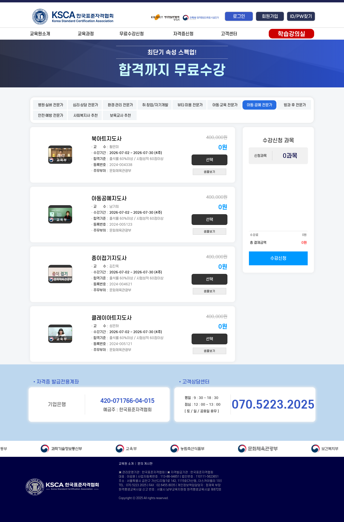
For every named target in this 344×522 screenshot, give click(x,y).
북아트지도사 (106, 138)
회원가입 (270, 16)
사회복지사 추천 (85, 115)
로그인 (239, 16)
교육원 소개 (126, 463)
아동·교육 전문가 (225, 105)
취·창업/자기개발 (155, 105)
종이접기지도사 (109, 258)
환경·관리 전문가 (120, 105)
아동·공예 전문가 (259, 105)
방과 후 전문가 (295, 105)
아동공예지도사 (109, 198)
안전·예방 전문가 (50, 115)
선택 (209, 159)
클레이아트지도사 (111, 317)
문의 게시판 (145, 463)
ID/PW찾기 (301, 16)
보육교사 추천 (120, 115)
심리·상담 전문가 (85, 105)
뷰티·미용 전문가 (190, 105)
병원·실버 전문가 (50, 105)
